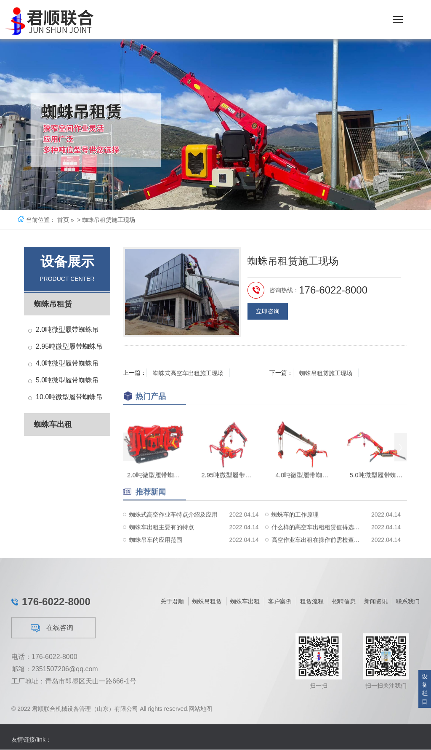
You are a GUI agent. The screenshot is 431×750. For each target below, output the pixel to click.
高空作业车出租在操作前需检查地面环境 (317, 556)
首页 (63, 219)
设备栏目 (425, 689)
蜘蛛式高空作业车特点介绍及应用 (173, 531)
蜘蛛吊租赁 (53, 304)
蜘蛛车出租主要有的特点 (161, 543)
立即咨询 (267, 314)
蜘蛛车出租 (53, 424)
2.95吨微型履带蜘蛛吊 (69, 346)
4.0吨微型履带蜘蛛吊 (67, 363)
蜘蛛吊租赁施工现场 (326, 372)
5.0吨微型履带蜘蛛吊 (67, 380)
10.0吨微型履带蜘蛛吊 (69, 396)
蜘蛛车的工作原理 (295, 531)
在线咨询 (52, 673)
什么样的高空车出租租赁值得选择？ (317, 543)
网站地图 (200, 713)
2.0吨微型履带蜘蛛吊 (67, 329)
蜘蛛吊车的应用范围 (155, 556)
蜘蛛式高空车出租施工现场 (188, 372)
